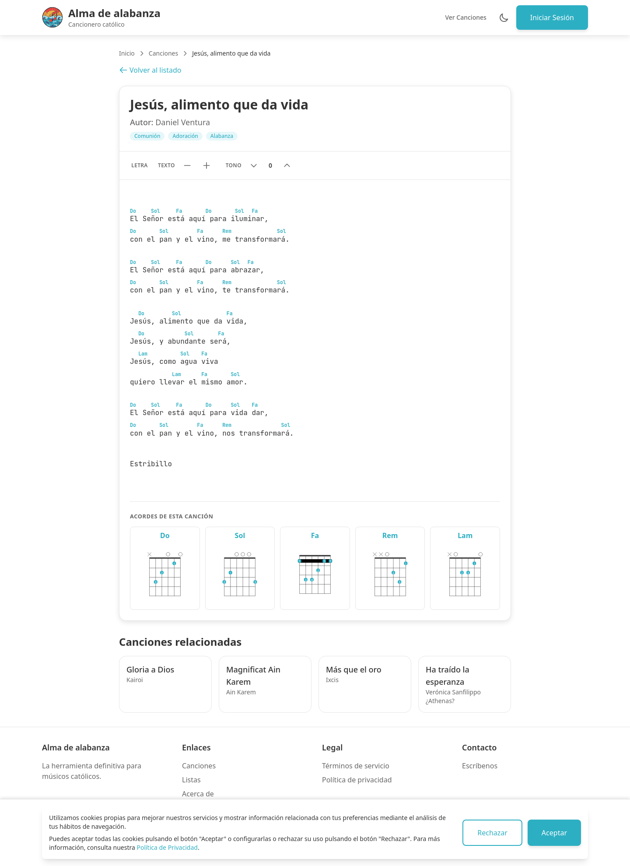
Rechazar (492, 833)
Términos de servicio (355, 766)
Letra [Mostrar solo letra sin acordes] (139, 165)
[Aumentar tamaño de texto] (206, 165)
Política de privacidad (357, 780)
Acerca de (198, 794)
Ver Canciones (465, 17)
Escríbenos (479, 766)
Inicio (127, 53)
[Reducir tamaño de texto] (187, 165)
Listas (191, 780)
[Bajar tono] (253, 165)
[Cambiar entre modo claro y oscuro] (504, 17)
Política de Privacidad (166, 847)
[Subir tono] (287, 165)
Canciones (163, 53)
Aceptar (554, 833)
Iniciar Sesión (552, 17)
